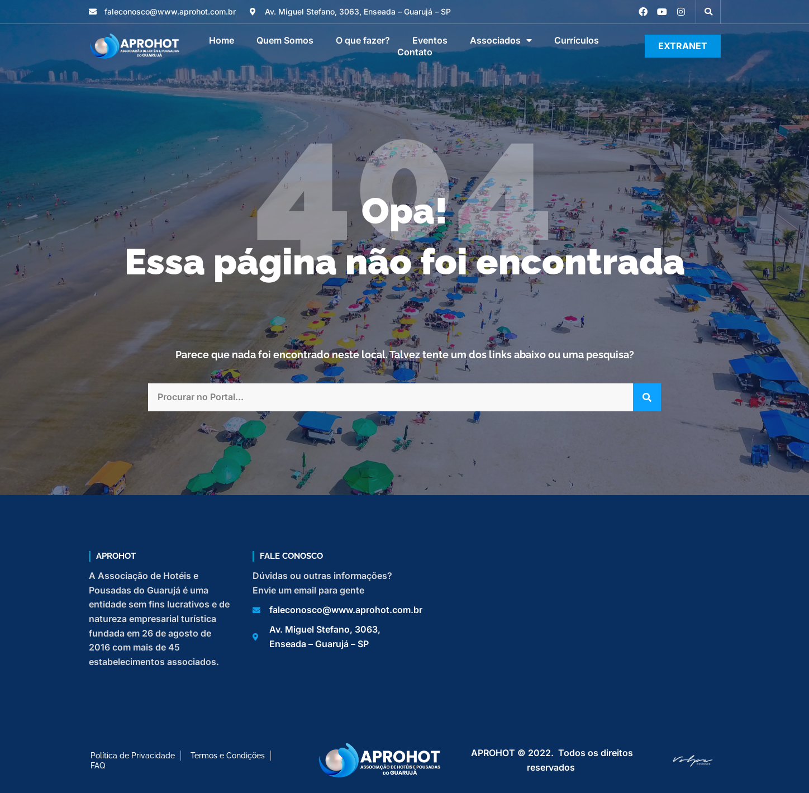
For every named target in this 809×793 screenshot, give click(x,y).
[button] (708, 12)
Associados (501, 40)
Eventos (430, 40)
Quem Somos (284, 40)
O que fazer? (363, 40)
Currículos (576, 40)
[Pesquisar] (647, 397)
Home (221, 40)
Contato (414, 52)
